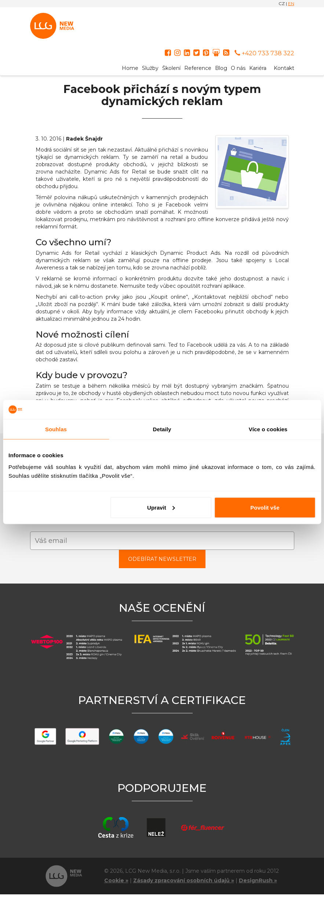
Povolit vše (264, 507)
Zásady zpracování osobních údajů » (183, 880)
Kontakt (284, 68)
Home (130, 68)
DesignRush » (258, 880)
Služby (150, 68)
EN (291, 3)
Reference (197, 68)
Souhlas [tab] (56, 429)
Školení (171, 68)
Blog (221, 68)
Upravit (161, 507)
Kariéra (257, 68)
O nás (238, 68)
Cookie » (116, 880)
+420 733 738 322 (264, 53)
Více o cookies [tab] (268, 429)
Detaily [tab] (162, 429)
